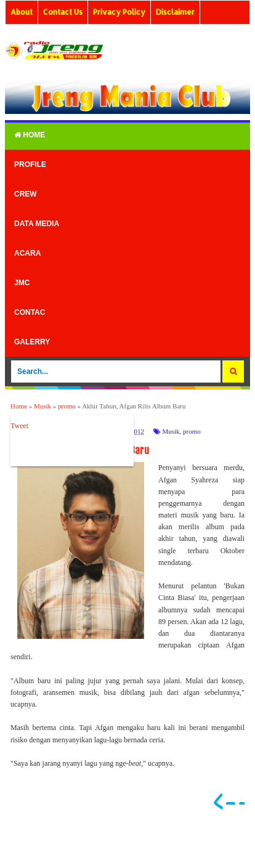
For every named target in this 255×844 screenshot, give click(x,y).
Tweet (19, 425)
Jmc (22, 282)
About (21, 12)
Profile (30, 164)
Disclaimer (175, 12)
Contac (29, 312)
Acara (27, 253)
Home (29, 135)
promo (192, 431)
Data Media (36, 223)
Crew (25, 194)
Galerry (32, 342)
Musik (170, 431)
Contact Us (63, 12)
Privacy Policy (119, 12)
